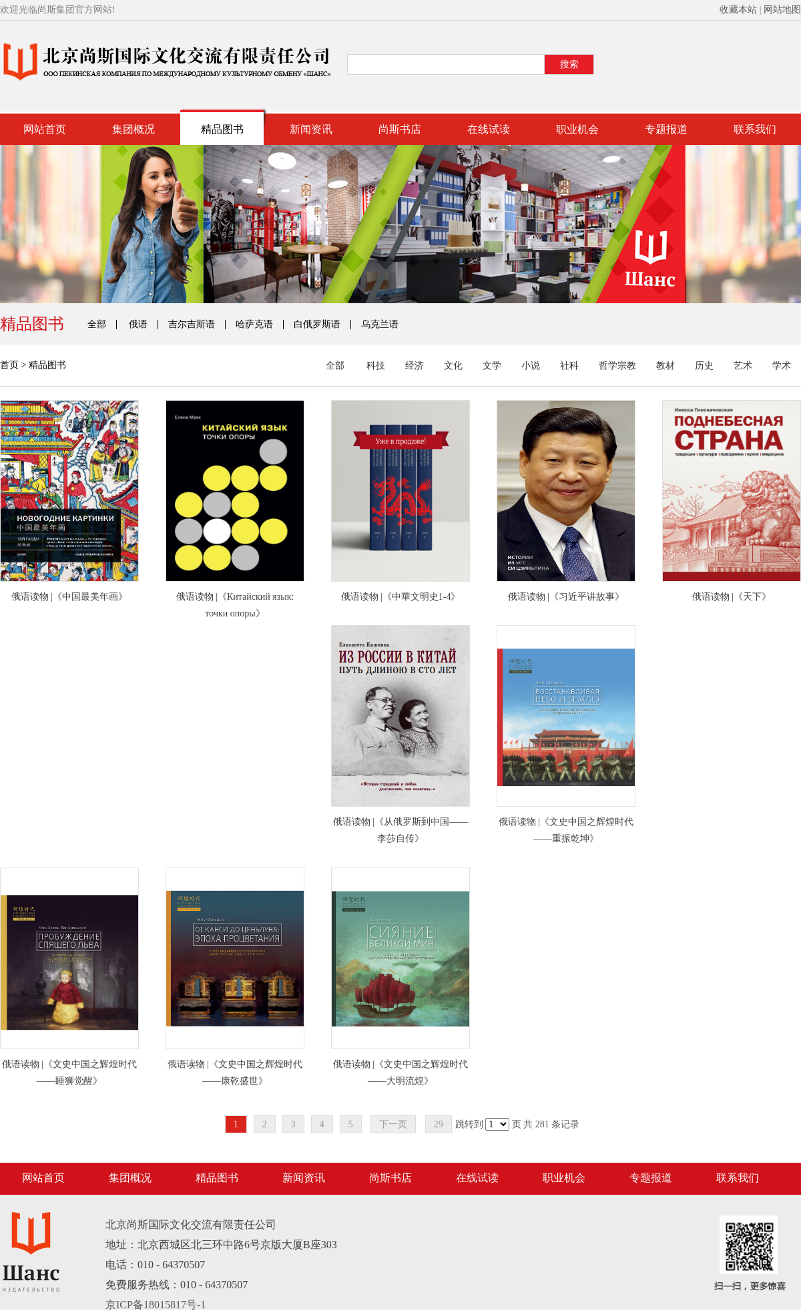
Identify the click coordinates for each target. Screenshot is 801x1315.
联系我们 (755, 129)
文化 (453, 366)
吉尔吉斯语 (191, 324)
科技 (375, 366)
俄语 (138, 324)
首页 (9, 365)
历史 (704, 366)
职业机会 (577, 129)
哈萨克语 (254, 324)
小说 (530, 366)
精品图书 (222, 129)
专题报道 (666, 129)
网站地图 (782, 10)
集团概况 (133, 129)
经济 (414, 366)
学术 (781, 366)
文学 (492, 366)
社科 (569, 366)
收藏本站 (738, 10)
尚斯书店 (399, 129)
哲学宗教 (617, 366)
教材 (665, 366)
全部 (96, 324)
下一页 (393, 1124)
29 (438, 1124)
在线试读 (488, 129)
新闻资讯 (311, 129)
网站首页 (44, 129)
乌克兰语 (379, 324)
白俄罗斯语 (317, 324)
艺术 (743, 366)
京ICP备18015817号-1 (155, 1304)
